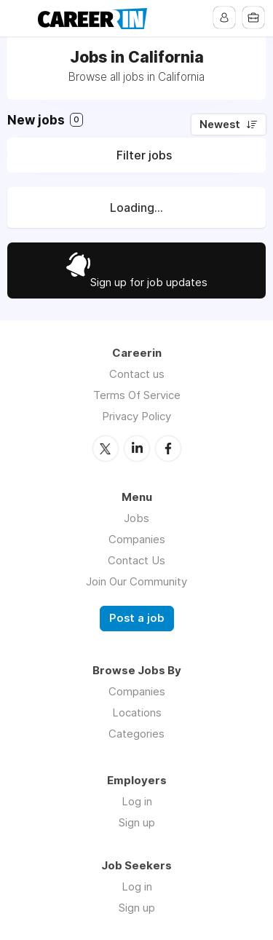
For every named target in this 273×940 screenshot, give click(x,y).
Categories (136, 733)
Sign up (137, 822)
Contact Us (136, 560)
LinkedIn (136, 448)
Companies (136, 539)
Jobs (136, 518)
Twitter (105, 448)
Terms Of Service (137, 395)
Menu (20, 18)
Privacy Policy (136, 416)
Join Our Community (136, 581)
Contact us (137, 374)
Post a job (137, 618)
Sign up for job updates (148, 282)
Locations (137, 712)
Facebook (168, 448)
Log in (137, 801)
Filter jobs (144, 155)
